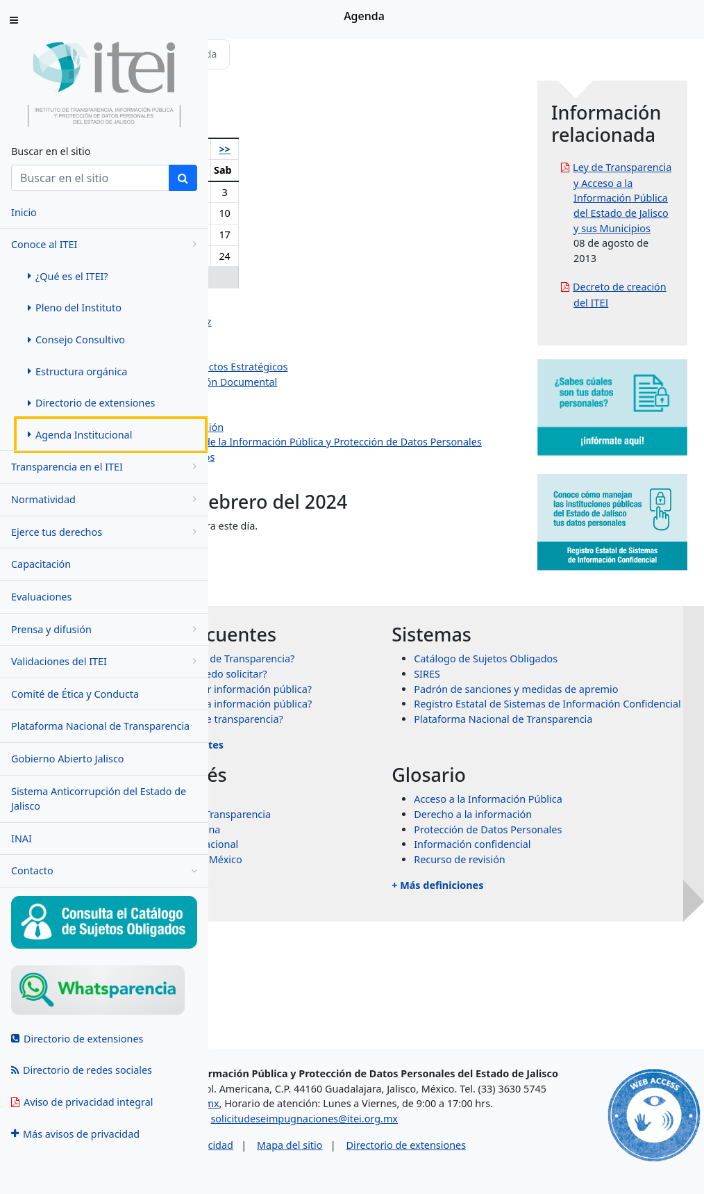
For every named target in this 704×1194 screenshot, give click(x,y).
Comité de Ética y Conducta (75, 694)
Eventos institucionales (300, 486)
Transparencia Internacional (360, 944)
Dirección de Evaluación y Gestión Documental (355, 382)
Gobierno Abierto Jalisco (67, 758)
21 (318, 256)
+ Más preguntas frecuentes (341, 844)
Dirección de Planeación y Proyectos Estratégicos (361, 366)
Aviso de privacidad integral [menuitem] (82, 1102)
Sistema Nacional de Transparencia (376, 914)
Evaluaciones (41, 596)
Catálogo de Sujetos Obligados (579, 698)
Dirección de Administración (312, 397)
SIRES (521, 713)
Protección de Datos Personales (581, 928)
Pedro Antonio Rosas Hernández (323, 321)
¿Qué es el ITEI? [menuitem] (68, 276)
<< (240, 149)
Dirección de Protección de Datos (324, 472)
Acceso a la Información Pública (582, 899)
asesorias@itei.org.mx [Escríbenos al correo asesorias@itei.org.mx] (286, 1105)
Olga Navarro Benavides (303, 306)
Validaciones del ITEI (106, 661)
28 (318, 277)
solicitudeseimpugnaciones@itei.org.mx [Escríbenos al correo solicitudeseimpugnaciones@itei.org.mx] (413, 1136)
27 (292, 277)
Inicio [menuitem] (24, 212)
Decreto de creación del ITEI (645, 392)
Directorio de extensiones (515, 1161)
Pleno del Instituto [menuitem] (74, 307)
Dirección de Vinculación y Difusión (329, 427)
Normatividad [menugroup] (106, 499)
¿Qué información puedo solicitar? (374, 728)
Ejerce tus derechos (106, 532)
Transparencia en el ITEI (106, 466)
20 (292, 256)
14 (318, 234)
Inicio (251, 53)
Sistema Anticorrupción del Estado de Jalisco (98, 799)
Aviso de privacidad (297, 1161)
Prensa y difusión (106, 629)
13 (292, 234)
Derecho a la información (567, 914)
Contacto (104, 870)
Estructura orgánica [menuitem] (77, 371)
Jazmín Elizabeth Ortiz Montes (317, 352)
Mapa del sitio (398, 1161)
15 (341, 234)
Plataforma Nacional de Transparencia (100, 726)
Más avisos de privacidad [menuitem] (75, 1133)
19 (267, 256)
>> (386, 149)
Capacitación (41, 564)
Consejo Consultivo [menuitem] (76, 339)
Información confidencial (566, 944)
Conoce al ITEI (106, 244)
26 (267, 277)
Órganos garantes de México (361, 959)
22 (341, 256)
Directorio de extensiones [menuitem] (91, 402)
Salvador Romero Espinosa (309, 336)
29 (341, 277)
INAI (21, 838)
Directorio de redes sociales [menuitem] (81, 1070)
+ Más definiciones (531, 985)
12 (267, 234)
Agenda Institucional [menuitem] (80, 434)
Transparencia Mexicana (351, 928)
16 (363, 234)
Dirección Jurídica (287, 411)
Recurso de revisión (553, 959)
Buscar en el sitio (50, 151)
